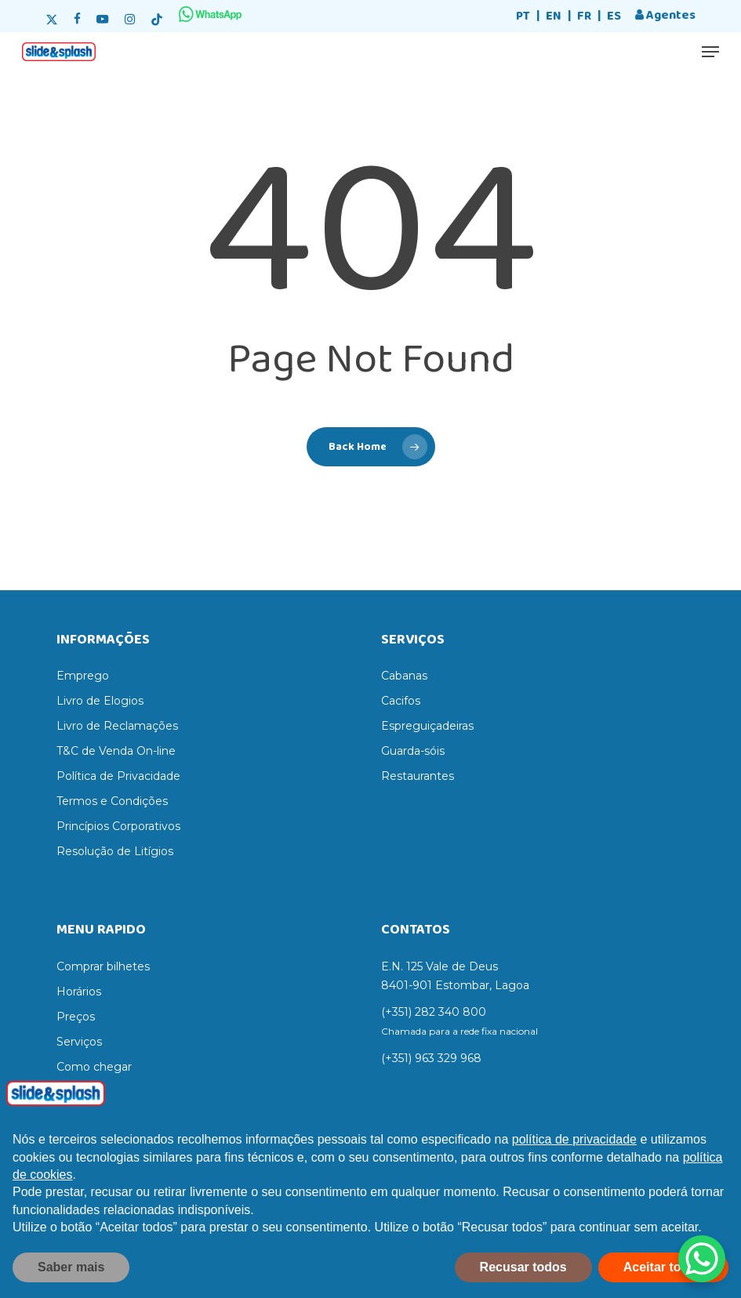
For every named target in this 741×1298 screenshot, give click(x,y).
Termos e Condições (112, 801)
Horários (78, 991)
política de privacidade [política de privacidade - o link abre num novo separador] (574, 1158)
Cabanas (404, 676)
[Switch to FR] (584, 16)
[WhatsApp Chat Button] (701, 1258)
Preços (75, 1017)
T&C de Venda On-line (116, 751)
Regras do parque (105, 1092)
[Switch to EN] (553, 16)
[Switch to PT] (523, 16)
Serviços (79, 1042)
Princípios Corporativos (118, 826)
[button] (710, 52)
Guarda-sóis (413, 751)
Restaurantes (417, 776)
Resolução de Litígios (114, 851)
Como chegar (94, 1067)
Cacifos (400, 701)
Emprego (82, 676)
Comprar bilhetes (103, 966)
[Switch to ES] (614, 16)
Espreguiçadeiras (427, 726)
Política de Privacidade (118, 776)
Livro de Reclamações (117, 726)
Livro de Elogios (99, 701)
